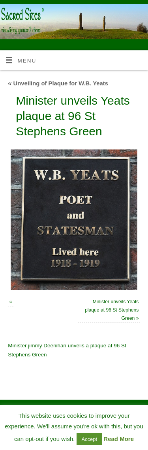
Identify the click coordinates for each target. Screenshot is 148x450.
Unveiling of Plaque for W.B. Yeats (58, 83)
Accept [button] (89, 439)
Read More (118, 438)
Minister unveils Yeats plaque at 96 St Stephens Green (112, 310)
